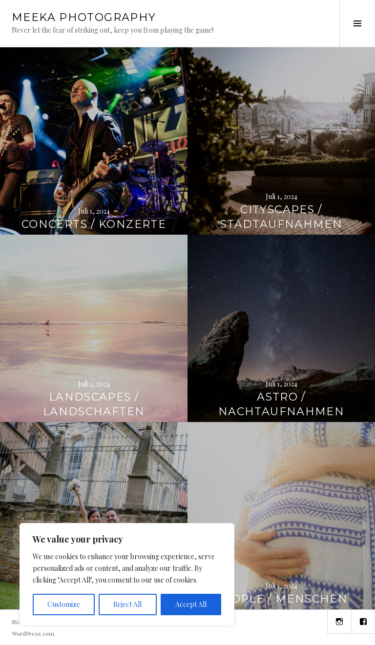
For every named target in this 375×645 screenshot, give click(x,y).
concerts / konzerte (93, 224)
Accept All (191, 604)
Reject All (127, 604)
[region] (127, 574)
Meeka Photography (84, 17)
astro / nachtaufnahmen (281, 404)
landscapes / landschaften (94, 404)
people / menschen (281, 598)
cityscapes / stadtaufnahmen (281, 217)
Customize (63, 604)
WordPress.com (33, 633)
